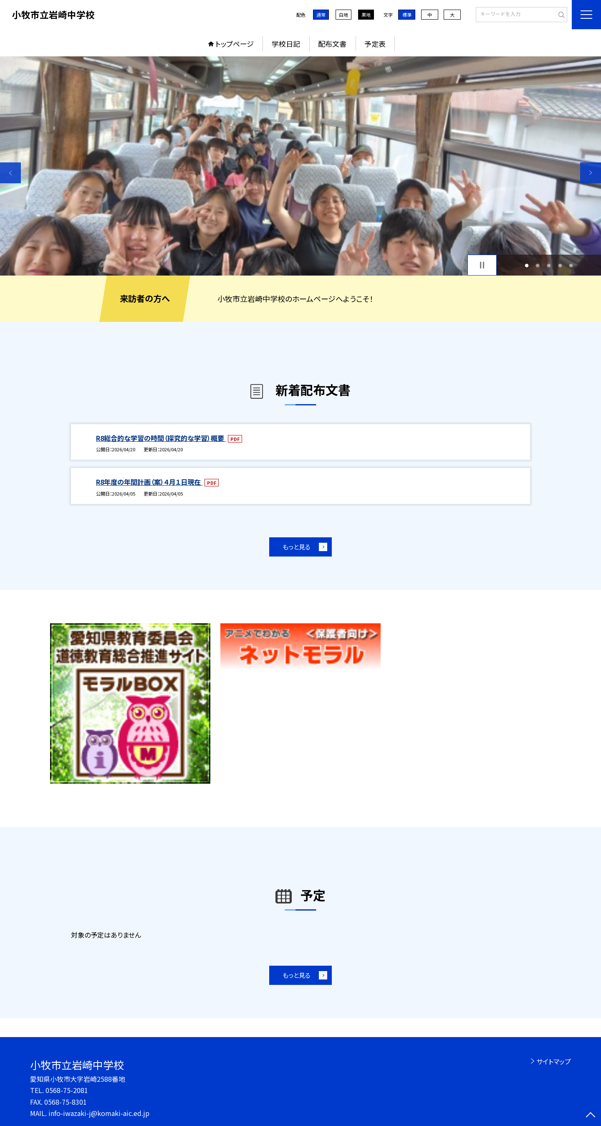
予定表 (375, 43)
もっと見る (297, 546)
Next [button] (590, 172)
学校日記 (286, 43)
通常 (321, 14)
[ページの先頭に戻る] (590, 1115)
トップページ (234, 43)
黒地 (366, 14)
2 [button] (538, 265)
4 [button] (560, 265)
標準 (407, 14)
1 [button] (526, 265)
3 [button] (549, 265)
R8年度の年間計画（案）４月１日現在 (149, 482)
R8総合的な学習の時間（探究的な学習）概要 (161, 438)
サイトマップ (553, 1061)
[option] (300, 166)
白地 (343, 14)
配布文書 (332, 43)
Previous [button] (10, 172)
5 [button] (571, 265)
